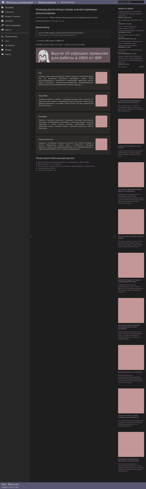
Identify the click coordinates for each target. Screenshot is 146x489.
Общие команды (47, 2)
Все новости (122, 66)
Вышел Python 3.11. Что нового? (51, 167)
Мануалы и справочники (19, 2)
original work (59, 24)
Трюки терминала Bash (47, 171)
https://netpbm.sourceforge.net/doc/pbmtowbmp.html (57, 38)
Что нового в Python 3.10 (48, 173)
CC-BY (51, 24)
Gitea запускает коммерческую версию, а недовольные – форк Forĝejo (64, 165)
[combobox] (131, 1)
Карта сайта (13, 483)
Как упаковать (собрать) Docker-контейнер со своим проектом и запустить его (67, 169)
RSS (142, 66)
